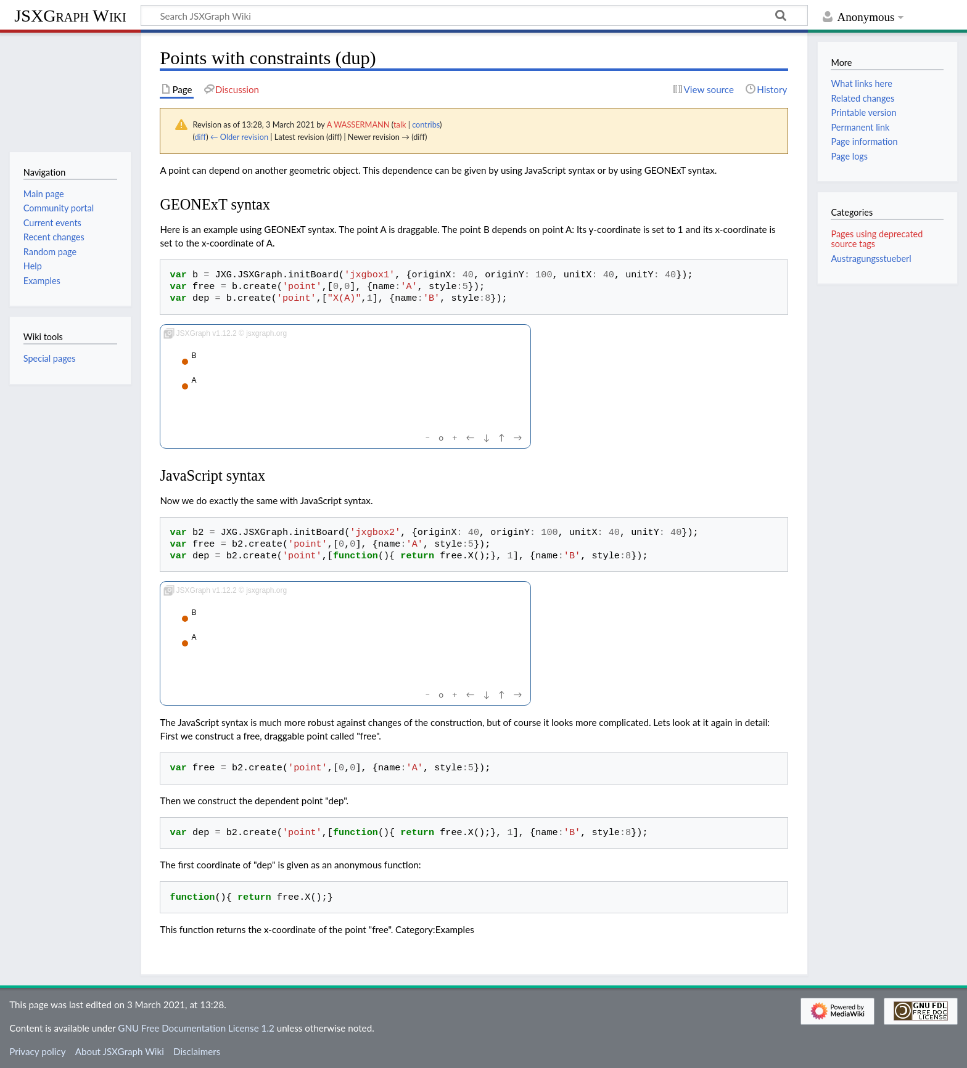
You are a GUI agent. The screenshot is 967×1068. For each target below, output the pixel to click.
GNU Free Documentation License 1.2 (196, 1027)
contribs (426, 124)
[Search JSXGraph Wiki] (474, 15)
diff (200, 137)
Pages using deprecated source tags (877, 239)
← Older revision (239, 137)
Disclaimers (196, 1051)
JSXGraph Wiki (70, 15)
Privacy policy (37, 1051)
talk (399, 124)
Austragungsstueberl (871, 258)
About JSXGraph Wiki (119, 1051)
